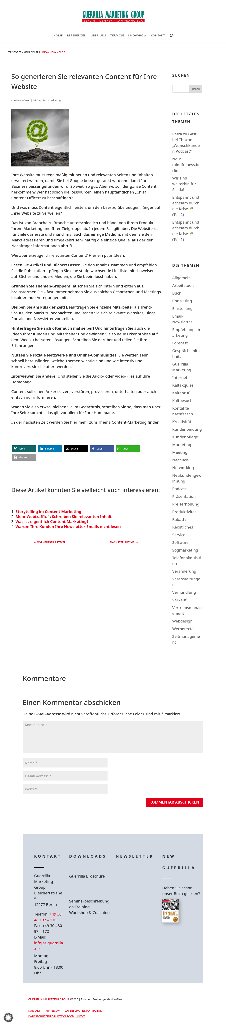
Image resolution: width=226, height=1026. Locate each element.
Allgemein (181, 277)
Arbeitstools (183, 285)
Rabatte (179, 519)
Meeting (179, 452)
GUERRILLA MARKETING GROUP (48, 999)
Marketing (54, 100)
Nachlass (180, 460)
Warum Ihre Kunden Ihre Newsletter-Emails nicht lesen (68, 526)
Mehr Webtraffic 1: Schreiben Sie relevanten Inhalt (64, 516)
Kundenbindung (187, 429)
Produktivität (184, 511)
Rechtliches (182, 527)
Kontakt (158, 35)
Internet (179, 377)
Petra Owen (23, 100)
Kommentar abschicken (174, 802)
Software (180, 542)
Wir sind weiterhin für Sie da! (184, 183)
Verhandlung (184, 592)
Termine (117, 35)
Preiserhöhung (186, 504)
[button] (24, 448)
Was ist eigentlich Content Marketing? (52, 521)
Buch (177, 293)
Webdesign (182, 621)
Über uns (98, 35)
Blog (62, 52)
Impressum (52, 1010)
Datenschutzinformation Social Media (56, 1016)
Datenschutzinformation (83, 1010)
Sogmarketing (185, 550)
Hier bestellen (180, 940)
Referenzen (76, 35)
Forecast (180, 343)
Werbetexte (183, 628)
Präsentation (184, 496)
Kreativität (181, 421)
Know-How (137, 35)
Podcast (179, 488)
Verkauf (179, 600)
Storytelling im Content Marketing (48, 511)
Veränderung (184, 571)
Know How (48, 52)
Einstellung (182, 308)
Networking (183, 467)
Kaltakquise (183, 385)
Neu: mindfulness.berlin (186, 164)
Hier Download (88, 889)
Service (178, 534)
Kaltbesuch (182, 400)
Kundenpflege (185, 437)
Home (58, 35)
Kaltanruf (180, 392)
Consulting (182, 300)
